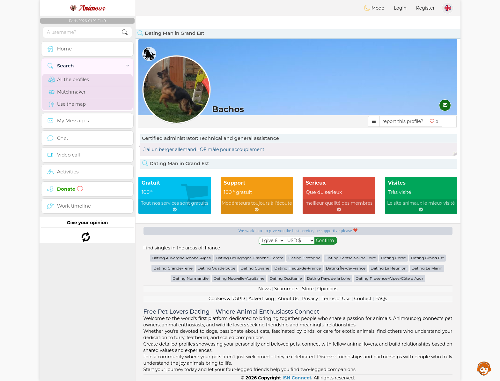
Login (400, 8)
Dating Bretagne (304, 257)
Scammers (286, 289)
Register (425, 8)
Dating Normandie (191, 278)
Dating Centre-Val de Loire (351, 257)
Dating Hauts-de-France (297, 268)
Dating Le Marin (427, 268)
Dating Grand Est (427, 257)
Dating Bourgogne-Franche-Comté (249, 257)
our (87, 8)
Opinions (327, 289)
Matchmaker (67, 92)
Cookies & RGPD (227, 298)
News (264, 289)
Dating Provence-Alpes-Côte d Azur (389, 278)
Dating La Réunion (389, 268)
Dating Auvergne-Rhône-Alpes (181, 257)
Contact (362, 298)
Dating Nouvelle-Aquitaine (239, 278)
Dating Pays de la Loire (328, 278)
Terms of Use (336, 298)
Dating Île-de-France (345, 268)
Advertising (261, 298)
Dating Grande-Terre (173, 268)
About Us (288, 298)
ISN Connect (297, 378)
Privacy (310, 298)
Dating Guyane (254, 268)
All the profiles (68, 79)
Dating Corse (393, 257)
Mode (374, 8)
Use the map (67, 104)
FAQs (381, 298)
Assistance (484, 368)
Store (308, 289)
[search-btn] (124, 32)
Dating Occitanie (285, 278)
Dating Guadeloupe (217, 268)
